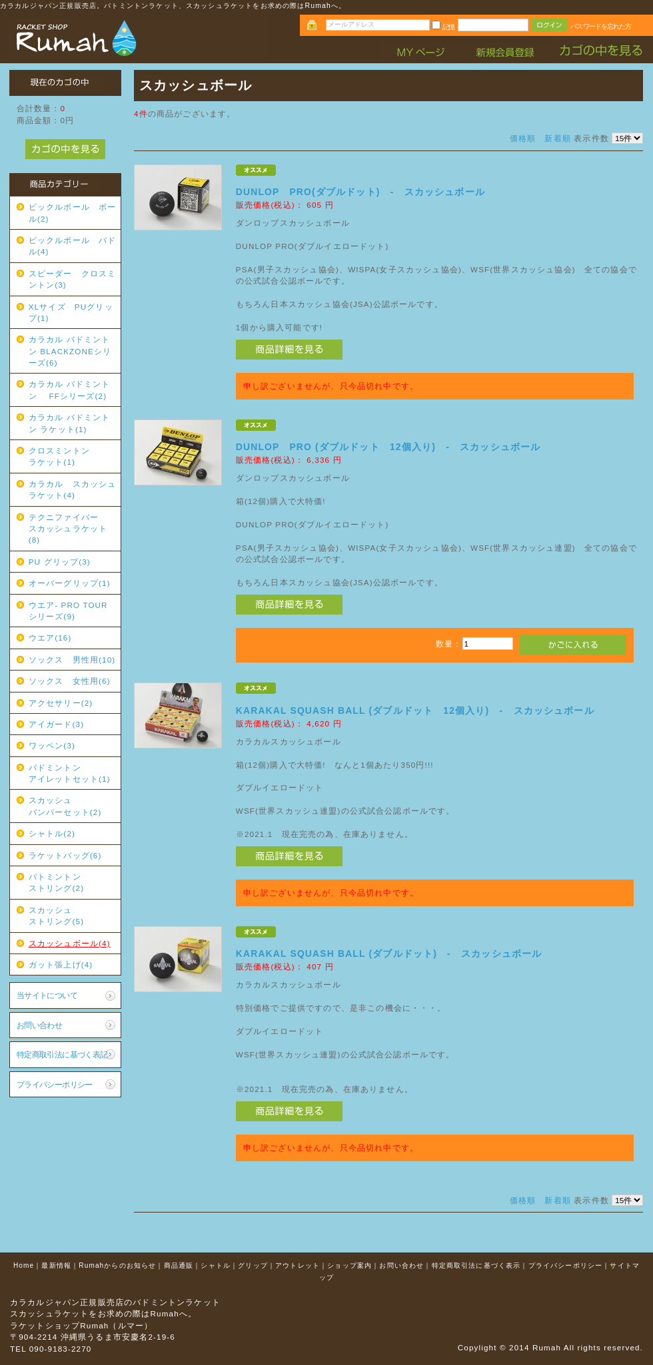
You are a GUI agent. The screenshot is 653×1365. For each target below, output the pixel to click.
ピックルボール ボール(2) (73, 212)
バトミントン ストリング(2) (73, 882)
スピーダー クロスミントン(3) (73, 279)
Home (23, 1265)
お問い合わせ (40, 1025)
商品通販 (179, 1265)
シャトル (216, 1265)
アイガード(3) (56, 724)
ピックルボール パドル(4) (73, 246)
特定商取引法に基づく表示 (476, 1265)
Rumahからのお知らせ (117, 1265)
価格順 (523, 138)
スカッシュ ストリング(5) (73, 916)
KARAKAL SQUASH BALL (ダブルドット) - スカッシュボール (389, 953)
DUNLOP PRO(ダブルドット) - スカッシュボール (360, 191)
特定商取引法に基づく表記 (62, 1054)
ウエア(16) (50, 637)
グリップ (253, 1265)
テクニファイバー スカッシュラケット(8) (73, 529)
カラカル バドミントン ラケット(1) (70, 423)
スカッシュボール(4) (70, 943)
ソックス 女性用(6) (70, 681)
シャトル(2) (52, 833)
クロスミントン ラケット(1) (73, 456)
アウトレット (297, 1265)
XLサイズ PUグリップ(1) (71, 312)
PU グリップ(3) (60, 561)
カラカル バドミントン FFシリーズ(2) (70, 390)
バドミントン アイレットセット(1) (73, 773)
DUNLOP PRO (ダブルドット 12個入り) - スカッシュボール (388, 446)
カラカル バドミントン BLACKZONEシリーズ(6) (70, 351)
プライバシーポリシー (55, 1084)
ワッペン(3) (52, 745)
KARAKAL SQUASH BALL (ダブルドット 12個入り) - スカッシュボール (415, 710)
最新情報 (56, 1265)
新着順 (557, 138)
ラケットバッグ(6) (65, 855)
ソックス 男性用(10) (72, 659)
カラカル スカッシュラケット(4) (73, 489)
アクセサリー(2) (61, 702)
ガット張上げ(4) (61, 964)
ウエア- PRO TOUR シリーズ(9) (73, 611)
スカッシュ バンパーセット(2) (73, 806)
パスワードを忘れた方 (600, 26)
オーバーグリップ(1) (70, 583)
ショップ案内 (349, 1265)
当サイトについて (47, 995)
